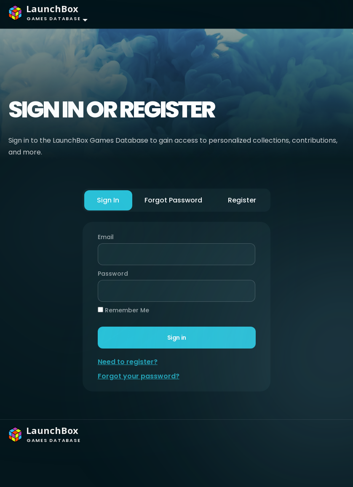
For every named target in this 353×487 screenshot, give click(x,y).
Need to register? (128, 362)
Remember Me (124, 310)
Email (106, 237)
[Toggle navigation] (330, 14)
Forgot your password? (139, 376)
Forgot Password (174, 200)
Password (111, 273)
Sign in (176, 337)
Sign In (108, 200)
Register (242, 200)
